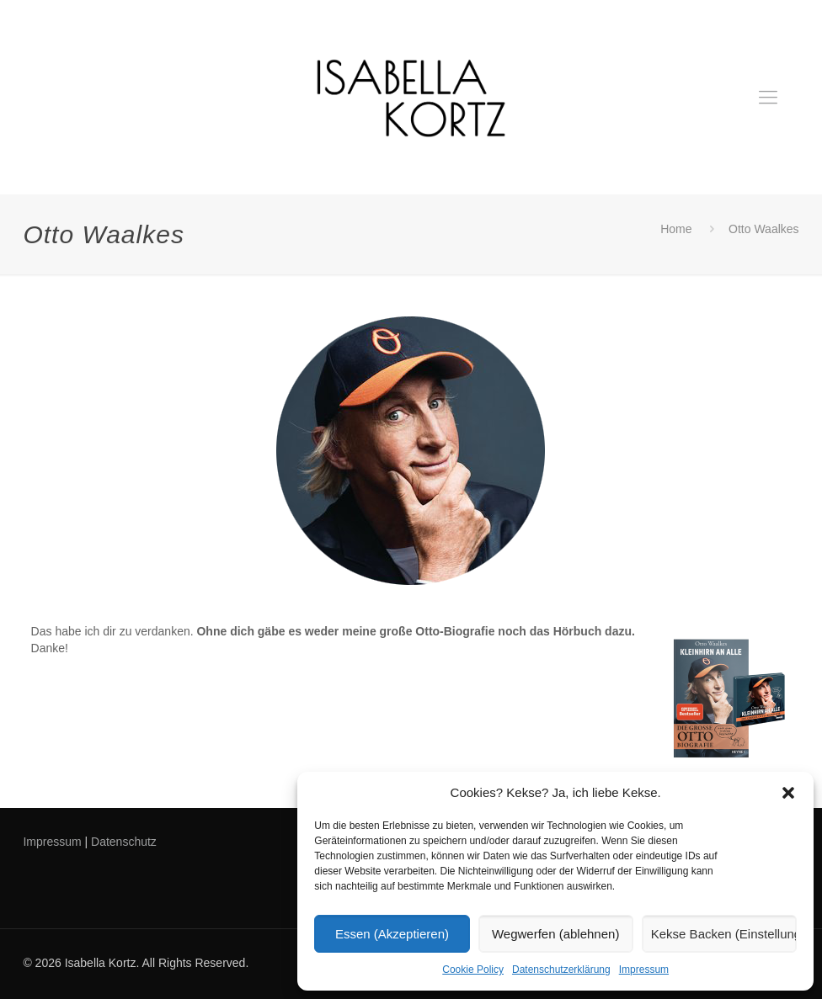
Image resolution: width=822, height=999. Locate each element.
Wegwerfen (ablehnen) (555, 934)
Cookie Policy (473, 969)
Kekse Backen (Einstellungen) (724, 934)
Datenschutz (124, 841)
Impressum (644, 969)
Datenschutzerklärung (561, 969)
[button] (788, 792)
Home (675, 229)
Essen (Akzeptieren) (392, 934)
